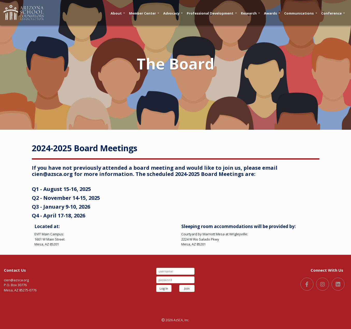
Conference (333, 13)
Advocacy (173, 13)
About (118, 13)
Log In (164, 288)
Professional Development (212, 13)
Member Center (144, 13)
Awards (272, 13)
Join (187, 288)
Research (250, 13)
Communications (300, 13)
